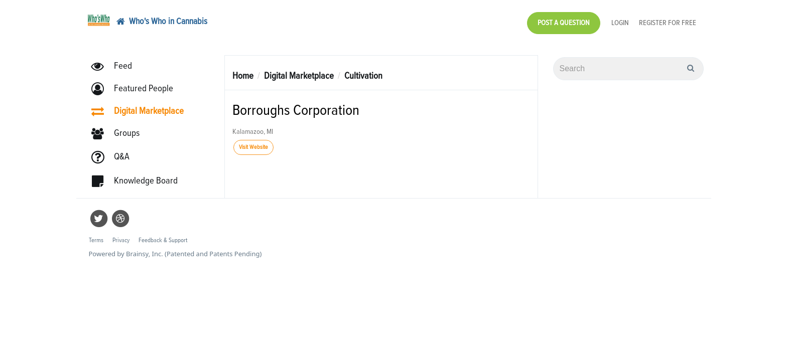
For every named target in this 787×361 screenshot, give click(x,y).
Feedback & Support (163, 235)
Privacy (120, 235)
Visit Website (253, 142)
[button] (136, 84)
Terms (96, 235)
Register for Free (667, 20)
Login (620, 20)
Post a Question (564, 20)
